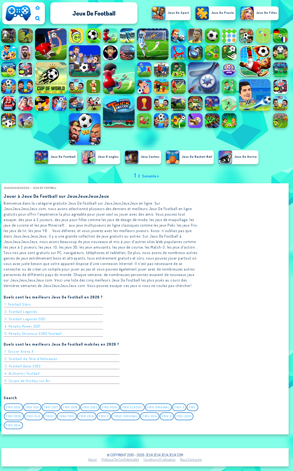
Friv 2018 (70, 407)
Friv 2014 (150, 416)
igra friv (66, 416)
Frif (192, 407)
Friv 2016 (86, 416)
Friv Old (34, 416)
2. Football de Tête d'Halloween (31, 359)
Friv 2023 (90, 407)
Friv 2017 (51, 407)
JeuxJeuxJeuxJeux (16, 187)
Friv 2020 (14, 416)
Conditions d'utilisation (160, 459)
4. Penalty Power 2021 (23, 326)
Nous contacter (191, 459)
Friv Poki (109, 407)
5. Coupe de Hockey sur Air (27, 381)
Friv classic (132, 407)
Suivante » (150, 176)
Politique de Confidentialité (120, 459)
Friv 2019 (184, 416)
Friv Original (158, 407)
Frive (50, 416)
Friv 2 (104, 416)
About (92, 459)
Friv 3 (179, 407)
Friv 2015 (13, 407)
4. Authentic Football (22, 373)
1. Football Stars (18, 304)
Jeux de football (45, 187)
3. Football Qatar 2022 (23, 366)
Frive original (126, 416)
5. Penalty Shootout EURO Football (33, 333)
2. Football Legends (21, 311)
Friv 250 (32, 407)
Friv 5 (167, 416)
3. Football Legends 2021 (25, 319)
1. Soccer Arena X (19, 351)
